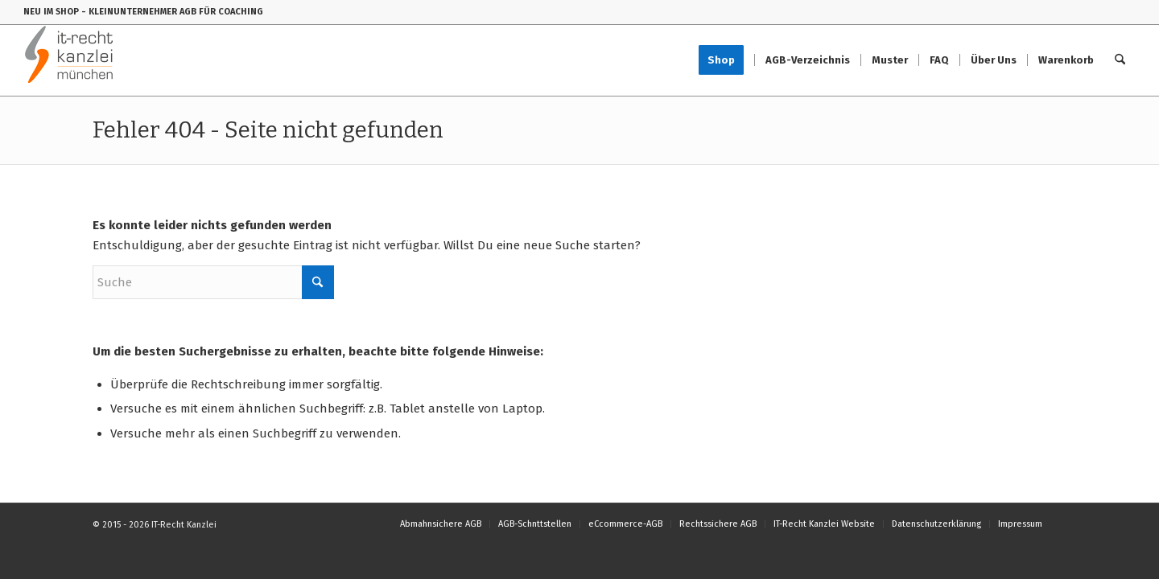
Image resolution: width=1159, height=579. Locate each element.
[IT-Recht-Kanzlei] (69, 60)
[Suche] (1120, 60)
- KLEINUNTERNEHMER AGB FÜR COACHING (172, 11)
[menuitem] (726, 60)
